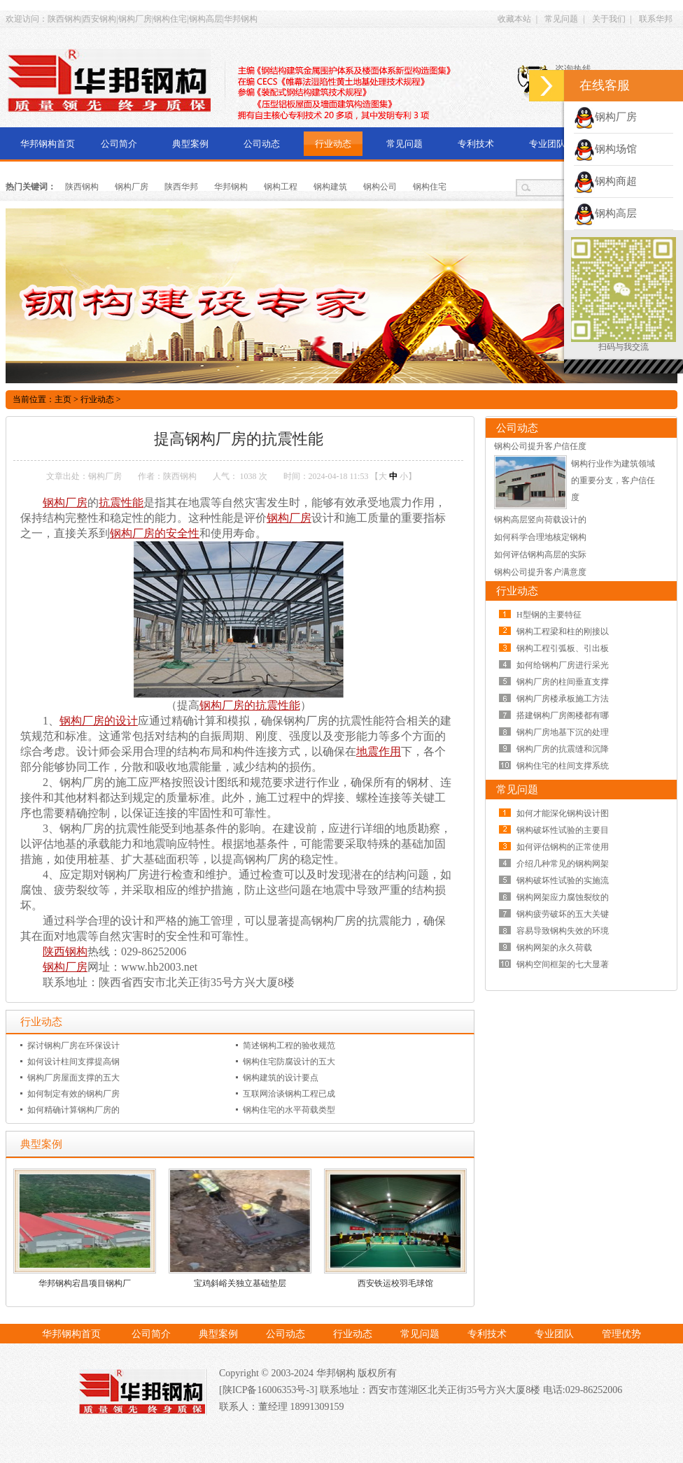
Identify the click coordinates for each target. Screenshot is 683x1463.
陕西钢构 (82, 187)
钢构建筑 (330, 187)
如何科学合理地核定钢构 (540, 537)
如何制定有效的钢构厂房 (73, 1094)
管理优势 (621, 1334)
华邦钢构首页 (47, 143)
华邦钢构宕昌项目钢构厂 (84, 1283)
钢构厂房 (131, 187)
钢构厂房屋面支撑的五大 (73, 1078)
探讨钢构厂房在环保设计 (73, 1045)
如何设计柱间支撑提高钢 (73, 1061)
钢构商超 (605, 181)
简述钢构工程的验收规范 (289, 1045)
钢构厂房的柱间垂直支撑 (562, 682)
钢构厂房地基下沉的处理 (562, 732)
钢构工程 (280, 187)
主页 (63, 399)
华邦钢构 (231, 187)
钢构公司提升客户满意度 (540, 572)
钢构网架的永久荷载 (554, 947)
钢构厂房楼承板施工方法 (562, 699)
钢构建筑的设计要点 (280, 1078)
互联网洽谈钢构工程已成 (289, 1094)
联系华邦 (656, 19)
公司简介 (119, 143)
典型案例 (190, 143)
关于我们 (609, 19)
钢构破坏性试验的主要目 (562, 830)
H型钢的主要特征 (549, 615)
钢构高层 (605, 213)
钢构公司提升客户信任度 (540, 446)
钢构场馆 (605, 149)
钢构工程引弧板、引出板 (562, 648)
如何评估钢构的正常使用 (562, 847)
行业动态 (333, 143)
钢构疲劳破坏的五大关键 (562, 914)
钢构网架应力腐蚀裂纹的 (562, 897)
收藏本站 (514, 19)
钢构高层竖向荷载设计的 (540, 519)
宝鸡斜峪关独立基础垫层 (240, 1283)
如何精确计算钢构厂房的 (73, 1110)
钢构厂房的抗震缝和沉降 (562, 749)
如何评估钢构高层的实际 (540, 554)
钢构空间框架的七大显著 (562, 964)
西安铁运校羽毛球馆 (395, 1283)
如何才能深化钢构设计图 (562, 813)
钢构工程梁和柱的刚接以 (562, 631)
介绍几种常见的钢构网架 (562, 864)
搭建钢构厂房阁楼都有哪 (562, 715)
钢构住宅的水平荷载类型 (289, 1110)
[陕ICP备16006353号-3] (269, 1390)
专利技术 (476, 143)
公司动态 (262, 143)
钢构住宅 (429, 187)
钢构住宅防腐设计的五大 (289, 1061)
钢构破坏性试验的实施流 (562, 880)
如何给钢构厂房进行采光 (562, 665)
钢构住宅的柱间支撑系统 (562, 766)
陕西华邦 (181, 187)
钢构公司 (380, 187)
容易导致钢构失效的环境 (562, 931)
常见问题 (561, 19)
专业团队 (547, 143)
